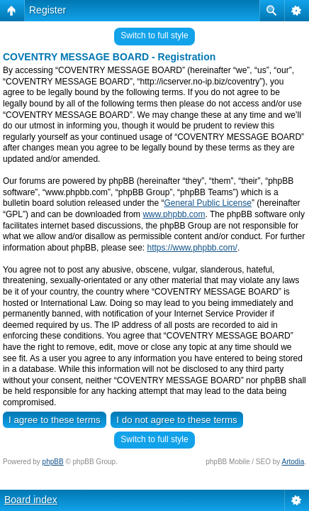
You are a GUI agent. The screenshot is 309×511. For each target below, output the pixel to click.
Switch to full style (154, 35)
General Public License (207, 203)
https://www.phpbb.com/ (192, 248)
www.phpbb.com (173, 214)
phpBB (53, 462)
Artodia (293, 462)
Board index (30, 499)
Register (47, 10)
